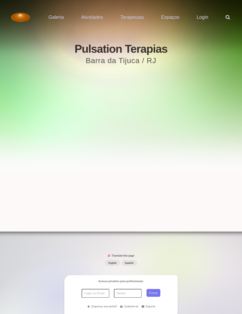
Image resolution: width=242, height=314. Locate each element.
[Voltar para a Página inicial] (20, 17)
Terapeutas (132, 17)
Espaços (170, 17)
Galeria (56, 17)
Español (129, 263)
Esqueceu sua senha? (102, 306)
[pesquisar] (227, 21)
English (113, 263)
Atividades (92, 17)
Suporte (148, 306)
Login (202, 17)
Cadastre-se (129, 306)
